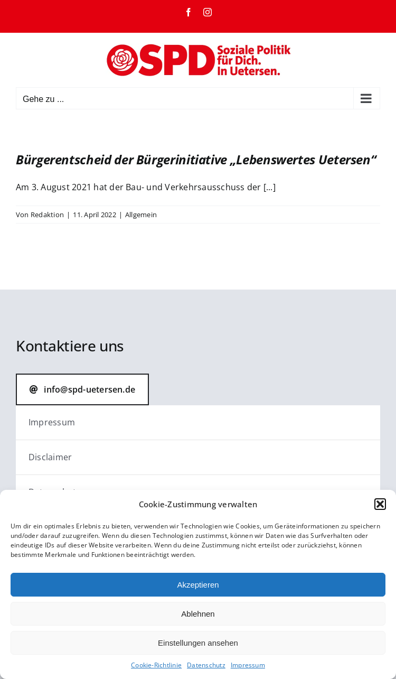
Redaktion (47, 214)
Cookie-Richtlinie (156, 665)
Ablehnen (197, 613)
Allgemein (141, 214)
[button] (380, 504)
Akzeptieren (198, 584)
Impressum (248, 665)
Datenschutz (206, 665)
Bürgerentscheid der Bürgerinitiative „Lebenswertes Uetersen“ (195, 159)
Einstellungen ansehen (198, 642)
